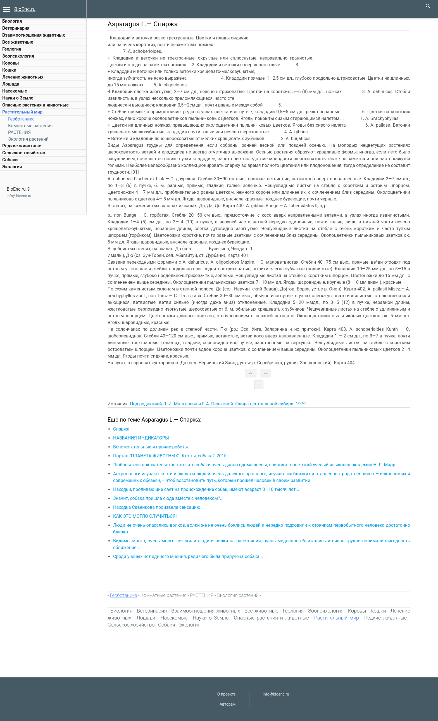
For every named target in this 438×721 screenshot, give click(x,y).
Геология (11, 49)
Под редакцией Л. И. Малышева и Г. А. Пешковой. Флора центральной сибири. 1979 (218, 403)
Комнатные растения (30, 125)
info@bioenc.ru (19, 196)
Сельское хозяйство (23, 152)
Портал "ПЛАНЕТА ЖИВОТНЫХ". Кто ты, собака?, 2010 (170, 455)
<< (251, 373)
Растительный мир (22, 112)
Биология (12, 21)
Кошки (9, 70)
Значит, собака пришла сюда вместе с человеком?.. (167, 498)
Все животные (17, 42)
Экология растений (28, 139)
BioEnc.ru (24, 9)
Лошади (10, 84)
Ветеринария (16, 28)
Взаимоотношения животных (33, 35)
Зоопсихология (18, 56)
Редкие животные (21, 145)
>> (265, 373)
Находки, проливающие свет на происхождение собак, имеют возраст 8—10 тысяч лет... (206, 489)
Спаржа (121, 429)
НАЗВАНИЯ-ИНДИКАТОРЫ (141, 438)
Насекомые (14, 91)
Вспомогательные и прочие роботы (150, 447)
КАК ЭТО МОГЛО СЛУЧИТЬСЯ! (145, 516)
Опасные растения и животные (35, 105)
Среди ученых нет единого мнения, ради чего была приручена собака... (188, 556)
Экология (12, 166)
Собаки (10, 159)
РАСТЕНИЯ (19, 132)
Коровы (10, 63)
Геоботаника (21, 119)
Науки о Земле (17, 98)
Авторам (227, 704)
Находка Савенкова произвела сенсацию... (158, 507)
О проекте (226, 694)
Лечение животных (22, 77)
